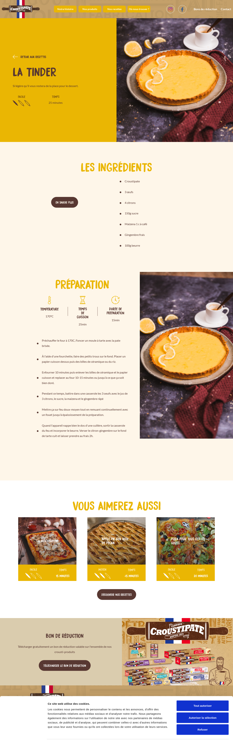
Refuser (203, 716)
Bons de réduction (205, 9)
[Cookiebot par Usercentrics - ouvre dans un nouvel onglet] (24, 733)
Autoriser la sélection (203, 704)
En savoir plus (65, 202)
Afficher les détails (200, 732)
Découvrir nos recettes (117, 594)
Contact (226, 9)
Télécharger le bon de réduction (64, 665)
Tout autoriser (202, 692)
